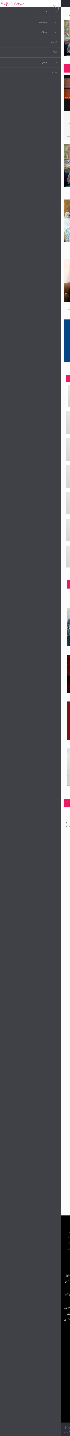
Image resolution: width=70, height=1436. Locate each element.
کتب (48, 1368)
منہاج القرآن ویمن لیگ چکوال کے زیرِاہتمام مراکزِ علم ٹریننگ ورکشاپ (44, 193)
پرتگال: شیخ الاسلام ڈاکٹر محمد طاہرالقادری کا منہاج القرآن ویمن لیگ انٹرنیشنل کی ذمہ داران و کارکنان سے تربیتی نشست (23, 1281)
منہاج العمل (45, 1383)
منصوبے (60, 378)
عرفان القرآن (44, 1361)
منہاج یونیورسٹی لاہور (42, 1391)
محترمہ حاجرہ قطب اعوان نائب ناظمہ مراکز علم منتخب (51, 369)
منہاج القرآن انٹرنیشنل (41, 1346)
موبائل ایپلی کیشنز (43, 1354)
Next (61, 38)
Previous (9, 38)
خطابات (47, 1376)
